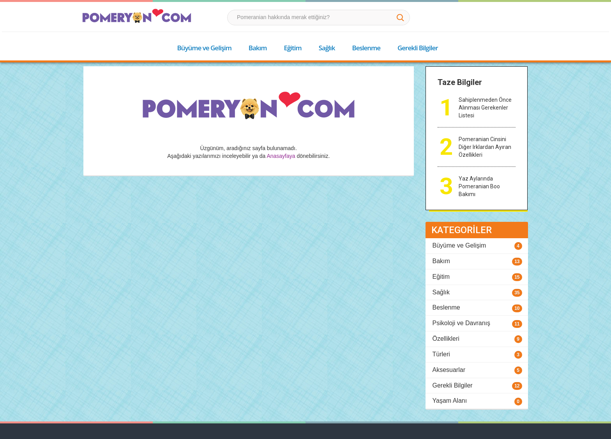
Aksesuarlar (449, 369)
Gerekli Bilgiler (417, 47)
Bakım (258, 47)
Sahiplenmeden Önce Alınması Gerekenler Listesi (485, 108)
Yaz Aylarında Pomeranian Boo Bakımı (479, 186)
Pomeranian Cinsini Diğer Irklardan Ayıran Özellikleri (485, 147)
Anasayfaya (281, 156)
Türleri (441, 354)
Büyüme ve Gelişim (204, 47)
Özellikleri (446, 338)
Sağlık (327, 47)
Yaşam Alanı (450, 400)
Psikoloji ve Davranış (462, 323)
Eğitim (292, 47)
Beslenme (366, 47)
